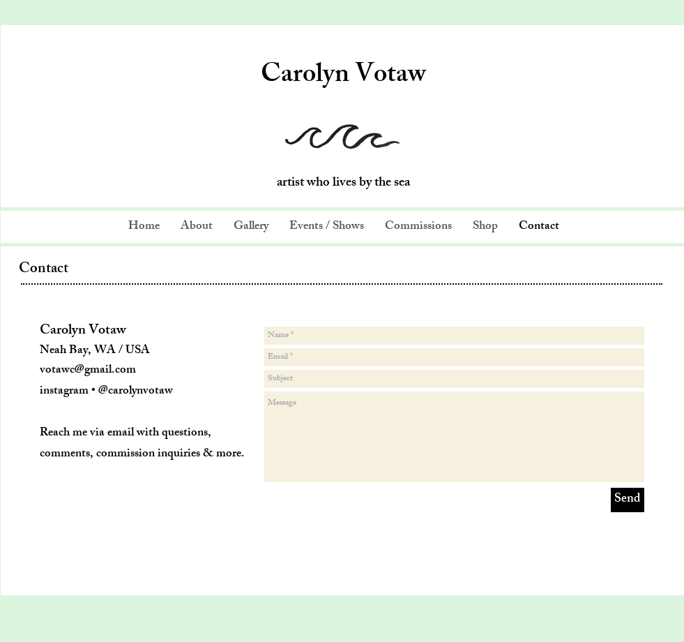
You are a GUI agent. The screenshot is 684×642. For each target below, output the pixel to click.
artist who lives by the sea (343, 183)
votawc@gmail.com (88, 370)
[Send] (627, 500)
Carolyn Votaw (343, 77)
